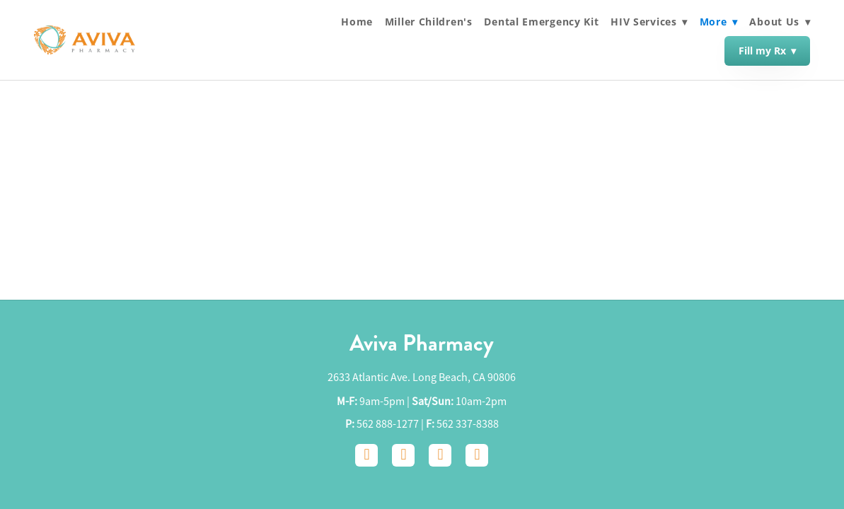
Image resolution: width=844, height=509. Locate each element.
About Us (779, 21)
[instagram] (403, 455)
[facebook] (366, 455)
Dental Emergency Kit (541, 22)
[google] (440, 455)
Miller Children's (429, 22)
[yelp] (477, 455)
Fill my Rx (767, 50)
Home (357, 22)
